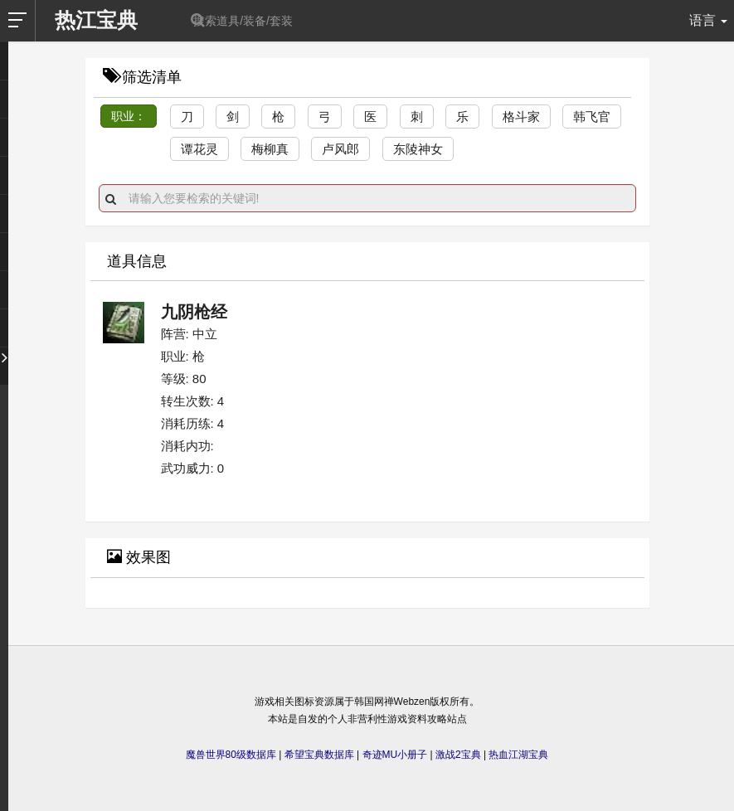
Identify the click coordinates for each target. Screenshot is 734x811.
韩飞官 (591, 116)
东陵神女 (418, 149)
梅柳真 (270, 149)
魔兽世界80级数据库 (231, 754)
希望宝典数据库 (319, 754)
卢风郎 (340, 149)
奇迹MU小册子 (395, 754)
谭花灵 (199, 149)
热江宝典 (96, 20)
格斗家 (521, 116)
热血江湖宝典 (518, 754)
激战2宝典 (458, 754)
